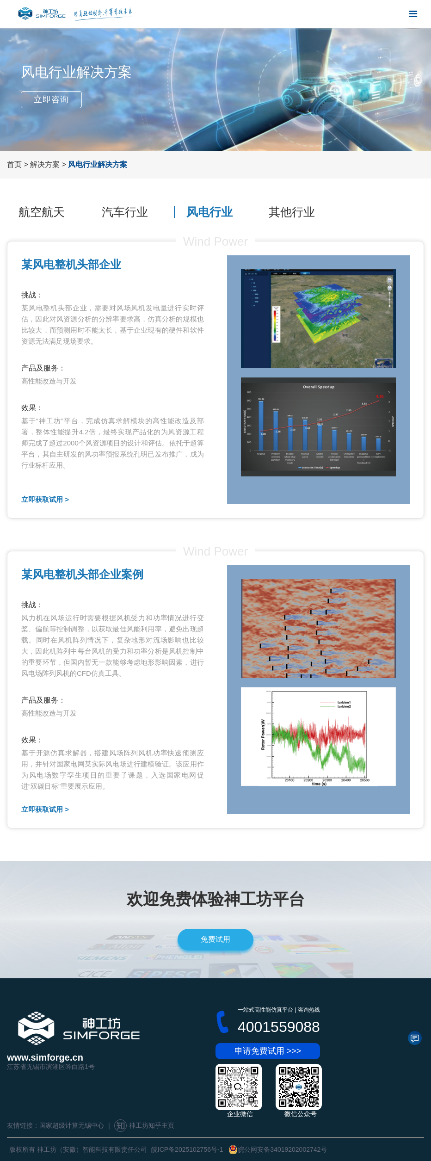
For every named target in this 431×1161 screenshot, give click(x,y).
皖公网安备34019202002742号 (277, 1149)
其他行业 (292, 212)
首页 (14, 164)
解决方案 (45, 164)
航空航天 (41, 212)
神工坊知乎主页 (144, 1125)
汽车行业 (125, 212)
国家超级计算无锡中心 (71, 1125)
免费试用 (215, 939)
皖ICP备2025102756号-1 (187, 1149)
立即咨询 (51, 99)
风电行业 (209, 212)
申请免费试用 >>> (268, 1051)
